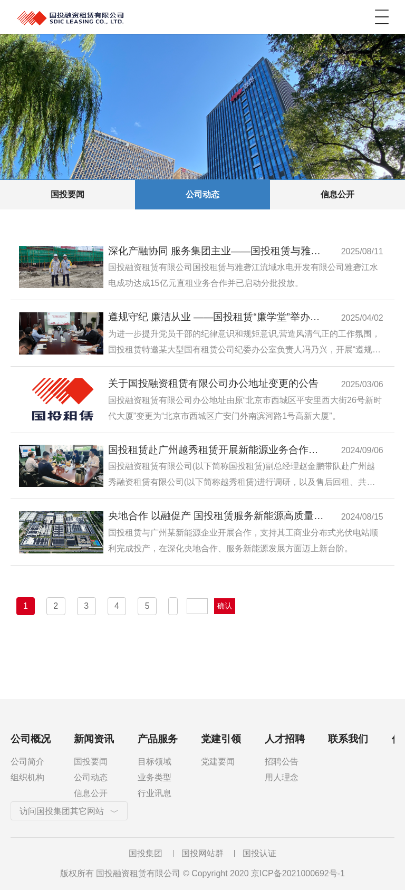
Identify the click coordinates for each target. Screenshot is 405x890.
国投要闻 (67, 194)
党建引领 (221, 738)
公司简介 (27, 761)
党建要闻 (218, 761)
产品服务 (158, 738)
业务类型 (154, 777)
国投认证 (259, 853)
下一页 (173, 606)
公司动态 (202, 194)
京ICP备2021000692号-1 (298, 873)
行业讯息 (154, 793)
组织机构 (27, 777)
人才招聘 (285, 738)
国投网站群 (202, 853)
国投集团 (145, 853)
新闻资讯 (94, 738)
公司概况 (31, 738)
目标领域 (154, 761)
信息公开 (337, 194)
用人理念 (281, 777)
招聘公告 (281, 761)
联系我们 (348, 738)
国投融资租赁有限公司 (121, 17)
